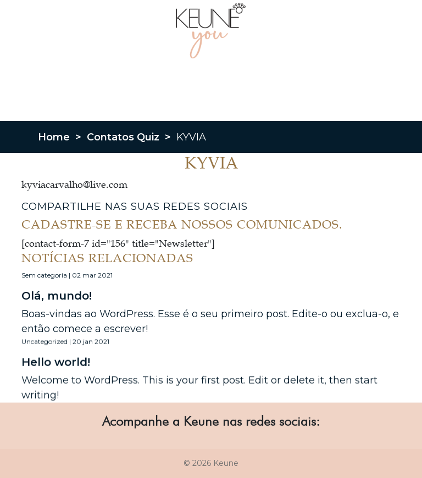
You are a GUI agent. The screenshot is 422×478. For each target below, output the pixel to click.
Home (54, 137)
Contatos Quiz (123, 137)
